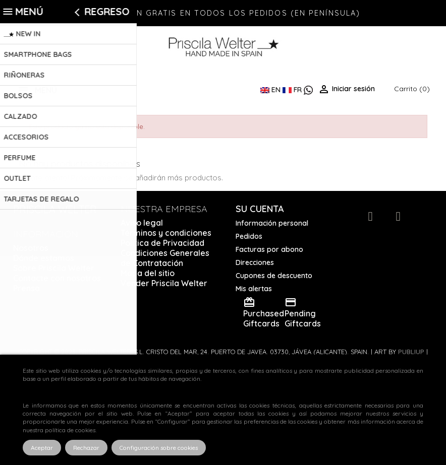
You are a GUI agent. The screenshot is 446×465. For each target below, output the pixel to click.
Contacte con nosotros (57, 278)
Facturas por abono (269, 249)
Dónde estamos (43, 258)
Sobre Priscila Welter (53, 268)
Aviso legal (142, 223)
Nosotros (30, 248)
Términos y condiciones (166, 233)
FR (293, 89)
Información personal (272, 223)
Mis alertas (254, 288)
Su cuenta (260, 209)
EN (271, 89)
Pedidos (249, 236)
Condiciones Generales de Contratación (165, 258)
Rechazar (86, 447)
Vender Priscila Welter (164, 283)
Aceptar (42, 447)
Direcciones (255, 262)
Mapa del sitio (148, 273)
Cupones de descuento (274, 275)
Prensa (26, 288)
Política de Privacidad (162, 243)
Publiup (411, 352)
